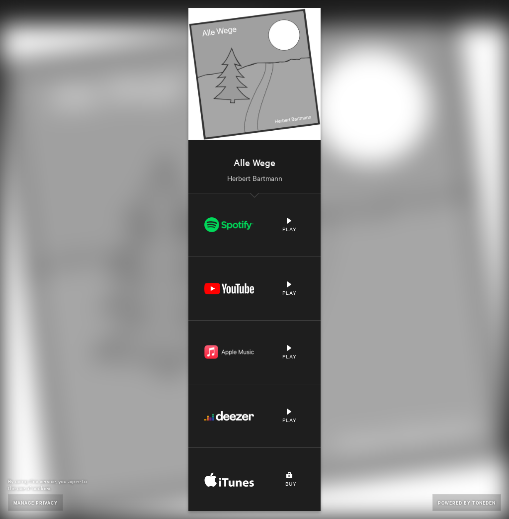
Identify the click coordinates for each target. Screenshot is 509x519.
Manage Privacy (35, 502)
